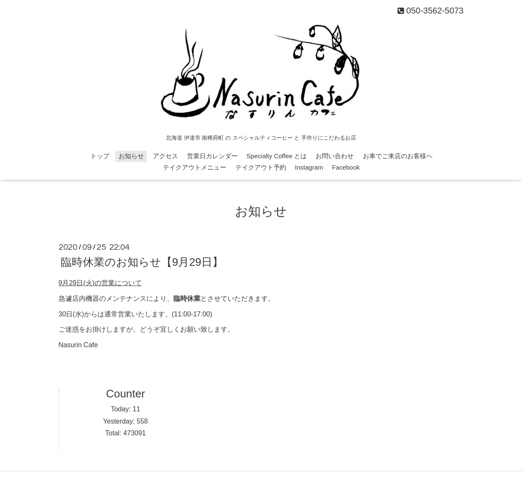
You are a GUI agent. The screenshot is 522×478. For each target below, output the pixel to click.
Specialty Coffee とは (276, 155)
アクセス (165, 155)
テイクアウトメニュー (194, 167)
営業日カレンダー (212, 155)
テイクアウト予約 (260, 167)
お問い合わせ (335, 155)
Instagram (309, 167)
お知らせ (131, 155)
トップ (99, 155)
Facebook (346, 167)
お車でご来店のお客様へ (398, 155)
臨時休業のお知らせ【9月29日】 (142, 262)
